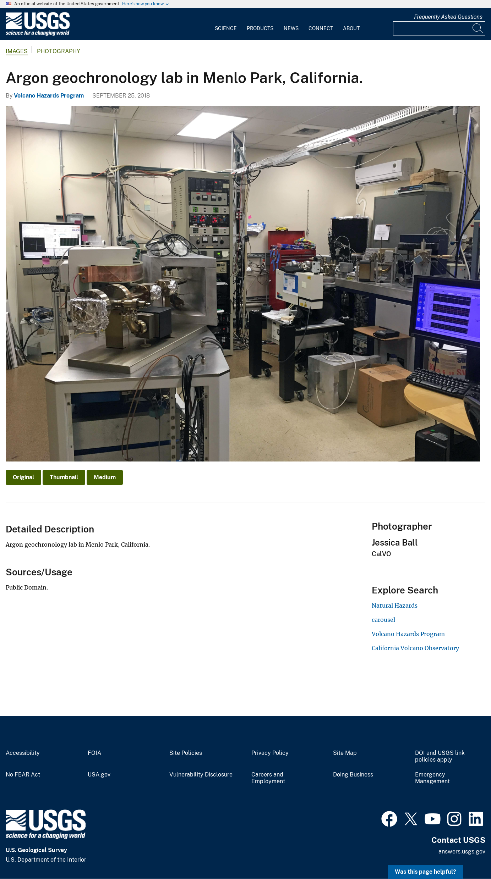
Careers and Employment (268, 778)
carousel (383, 619)
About (351, 28)
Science (226, 28)
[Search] (478, 28)
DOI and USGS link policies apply (440, 756)
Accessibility (23, 753)
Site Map (345, 753)
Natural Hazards (395, 605)
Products (260, 28)
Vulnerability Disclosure (201, 775)
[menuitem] (226, 24)
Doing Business (353, 775)
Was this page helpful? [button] (425, 871)
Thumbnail (64, 477)
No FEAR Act (23, 775)
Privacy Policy (270, 753)
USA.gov (99, 775)
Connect (321, 28)
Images (17, 51)
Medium (105, 477)
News (291, 28)
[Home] (38, 34)
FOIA (94, 753)
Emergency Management (432, 778)
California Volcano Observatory (415, 648)
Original (23, 477)
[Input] (439, 28)
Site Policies (185, 753)
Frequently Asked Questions (448, 16)
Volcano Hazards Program (49, 95)
